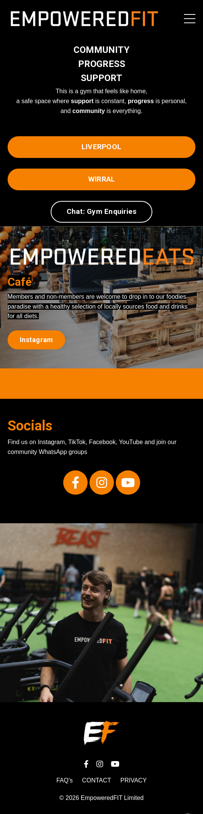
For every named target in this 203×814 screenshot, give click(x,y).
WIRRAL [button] (101, 179)
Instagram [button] (36, 340)
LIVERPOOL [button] (101, 146)
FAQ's (64, 780)
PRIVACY (133, 780)
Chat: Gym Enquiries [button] (102, 211)
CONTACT (96, 780)
